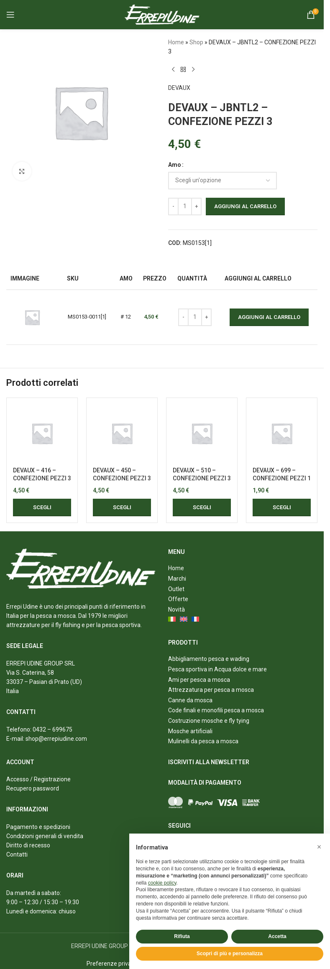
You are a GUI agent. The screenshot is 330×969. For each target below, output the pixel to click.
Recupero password (32, 788)
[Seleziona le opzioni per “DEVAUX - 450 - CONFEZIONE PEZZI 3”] (122, 507)
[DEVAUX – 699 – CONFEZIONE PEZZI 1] (282, 433)
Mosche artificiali (190, 731)
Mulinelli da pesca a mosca (203, 741)
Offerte (178, 599)
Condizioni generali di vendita (44, 836)
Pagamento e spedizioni (38, 827)
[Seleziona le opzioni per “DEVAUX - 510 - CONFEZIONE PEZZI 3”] (202, 507)
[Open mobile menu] (10, 14)
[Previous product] (173, 70)
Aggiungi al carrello (245, 206)
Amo (174, 164)
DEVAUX (179, 87)
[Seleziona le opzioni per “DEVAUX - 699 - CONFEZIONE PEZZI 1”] (282, 507)
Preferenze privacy (112, 963)
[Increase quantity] (196, 206)
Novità (176, 609)
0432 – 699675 (52, 729)
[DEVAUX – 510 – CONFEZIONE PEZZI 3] (202, 433)
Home (176, 42)
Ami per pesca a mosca (199, 679)
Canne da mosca (190, 700)
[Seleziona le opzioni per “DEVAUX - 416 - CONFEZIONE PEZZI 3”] (42, 507)
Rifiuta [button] (181, 936)
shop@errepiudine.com (56, 738)
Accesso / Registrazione (38, 779)
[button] (319, 847)
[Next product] (193, 70)
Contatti (17, 854)
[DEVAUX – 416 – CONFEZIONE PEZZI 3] (42, 433)
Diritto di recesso (28, 845)
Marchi (177, 578)
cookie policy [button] (162, 883)
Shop (196, 42)
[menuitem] (172, 620)
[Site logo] (162, 14)
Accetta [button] (277, 936)
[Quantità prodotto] (185, 206)
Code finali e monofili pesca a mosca (216, 710)
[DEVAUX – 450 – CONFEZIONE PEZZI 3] (122, 433)
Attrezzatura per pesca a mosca (211, 689)
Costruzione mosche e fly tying (208, 720)
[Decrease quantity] (173, 206)
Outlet (176, 589)
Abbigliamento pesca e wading (208, 658)
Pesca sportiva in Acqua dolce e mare (217, 669)
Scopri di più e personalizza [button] (230, 953)
